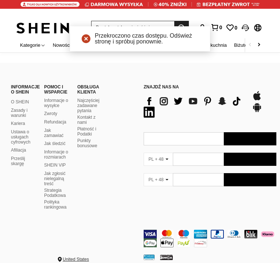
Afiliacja (18, 150)
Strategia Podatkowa (55, 193)
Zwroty (50, 113)
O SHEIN (20, 101)
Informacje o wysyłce (56, 103)
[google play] (257, 111)
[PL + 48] (158, 159)
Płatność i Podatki (86, 131)
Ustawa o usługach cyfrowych (20, 137)
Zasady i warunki (19, 113)
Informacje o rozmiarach (56, 154)
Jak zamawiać (53, 133)
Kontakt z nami (86, 120)
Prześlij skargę (18, 161)
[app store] (257, 99)
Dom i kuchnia (212, 45)
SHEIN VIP (55, 165)
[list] (194, 107)
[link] (140, 9)
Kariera (18, 123)
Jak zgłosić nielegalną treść (55, 178)
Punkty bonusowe (87, 143)
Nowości (62, 45)
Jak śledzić (55, 143)
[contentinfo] (210, 238)
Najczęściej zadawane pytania (88, 105)
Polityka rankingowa (55, 204)
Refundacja (55, 122)
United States (76, 259)
